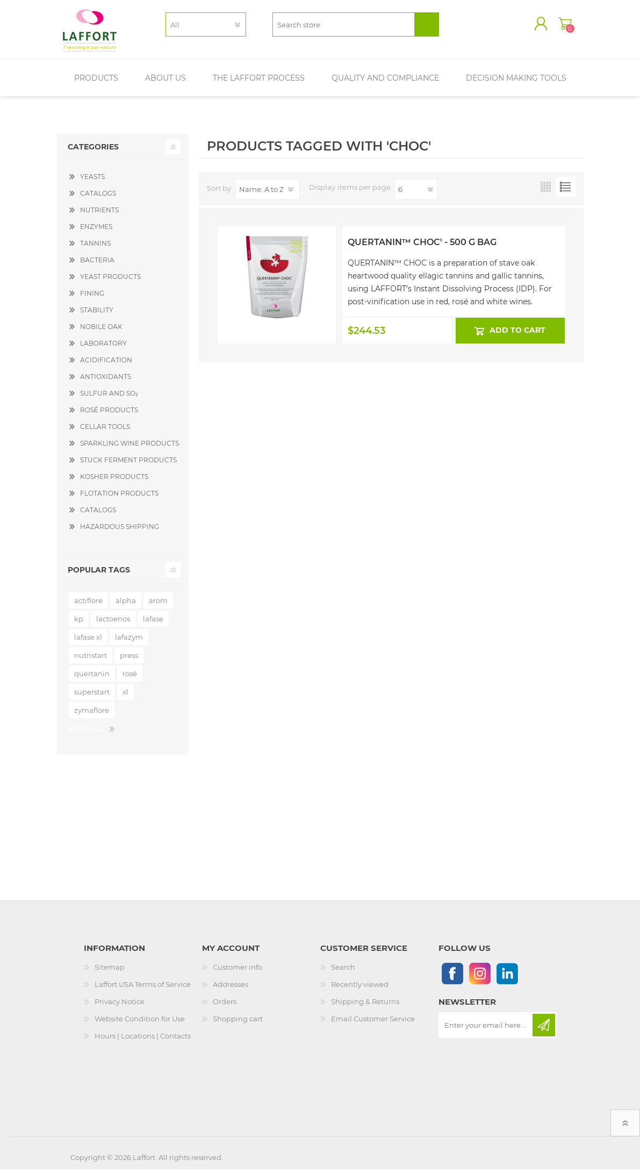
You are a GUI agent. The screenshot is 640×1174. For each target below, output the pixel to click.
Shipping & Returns (365, 1006)
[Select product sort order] (267, 194)
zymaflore (91, 715)
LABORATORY (103, 348)
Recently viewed (360, 989)
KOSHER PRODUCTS (114, 481)
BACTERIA (97, 265)
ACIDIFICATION (106, 365)
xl (125, 696)
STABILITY (96, 315)
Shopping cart (558, 26)
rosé (130, 678)
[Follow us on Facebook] (452, 978)
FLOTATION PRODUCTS (119, 498)
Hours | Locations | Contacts (143, 1040)
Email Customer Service (373, 1023)
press (129, 660)
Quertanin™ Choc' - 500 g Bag (422, 247)
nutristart (90, 660)
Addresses (230, 989)
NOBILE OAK (101, 331)
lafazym (129, 642)
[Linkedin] (507, 978)
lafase (153, 623)
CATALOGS (98, 198)
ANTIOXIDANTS (105, 381)
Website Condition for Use (140, 1023)
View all (86, 733)
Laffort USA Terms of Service (143, 989)
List (566, 192)
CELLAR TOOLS (105, 431)
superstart (92, 696)
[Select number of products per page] (415, 194)
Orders (224, 1006)
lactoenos (113, 623)
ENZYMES (96, 231)
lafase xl (88, 642)
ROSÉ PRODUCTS (109, 415)
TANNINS (95, 248)
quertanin (92, 678)
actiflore (88, 605)
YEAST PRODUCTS (110, 281)
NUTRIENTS (99, 215)
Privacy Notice (120, 1006)
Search (343, 972)
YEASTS (92, 181)
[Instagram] (480, 978)
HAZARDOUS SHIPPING (119, 531)
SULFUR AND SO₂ (109, 398)
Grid (546, 192)
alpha (126, 605)
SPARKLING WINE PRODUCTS (129, 448)
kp (78, 623)
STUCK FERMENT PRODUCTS (128, 465)
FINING (92, 298)
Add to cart (517, 335)
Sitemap (110, 972)
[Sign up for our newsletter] (486, 1030)
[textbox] (343, 27)
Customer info (237, 972)
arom (158, 605)
